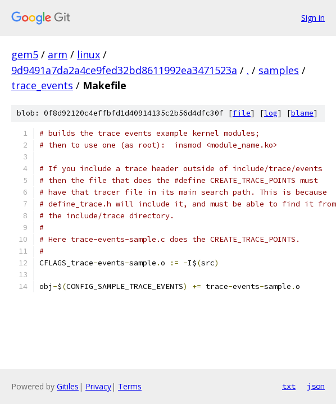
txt (289, 386)
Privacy (98, 386)
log (271, 113)
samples (278, 70)
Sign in (313, 17)
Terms (130, 386)
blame (302, 113)
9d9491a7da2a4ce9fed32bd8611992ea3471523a (124, 70)
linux (88, 54)
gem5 (24, 54)
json (316, 386)
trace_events (42, 85)
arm (57, 54)
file (242, 113)
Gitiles (68, 386)
